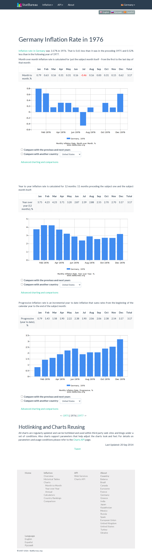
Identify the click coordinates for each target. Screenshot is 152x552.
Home (28, 472)
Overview (48, 476)
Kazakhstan (106, 507)
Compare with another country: (41, 154)
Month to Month (53, 485)
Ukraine (104, 532)
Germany (128, 4)
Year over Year (52, 488)
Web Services (81, 476)
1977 (81, 415)
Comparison (50, 501)
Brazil (103, 482)
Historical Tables (52, 479)
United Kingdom (108, 523)
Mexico (103, 510)
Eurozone (105, 488)
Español (129, 12)
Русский (116, 12)
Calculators (49, 495)
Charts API (79, 439)
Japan (103, 504)
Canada (104, 485)
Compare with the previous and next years (47, 149)
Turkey (103, 529)
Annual (48, 491)
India (102, 501)
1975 (66, 415)
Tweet (77, 448)
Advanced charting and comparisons (39, 162)
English (104, 12)
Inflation (47, 4)
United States (107, 526)
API (60, 4)
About (71, 4)
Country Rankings (52, 498)
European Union (108, 520)
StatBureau (27, 4)
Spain (103, 517)
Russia (103, 513)
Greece (104, 498)
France (103, 491)
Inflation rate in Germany (32, 50)
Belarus (104, 479)
